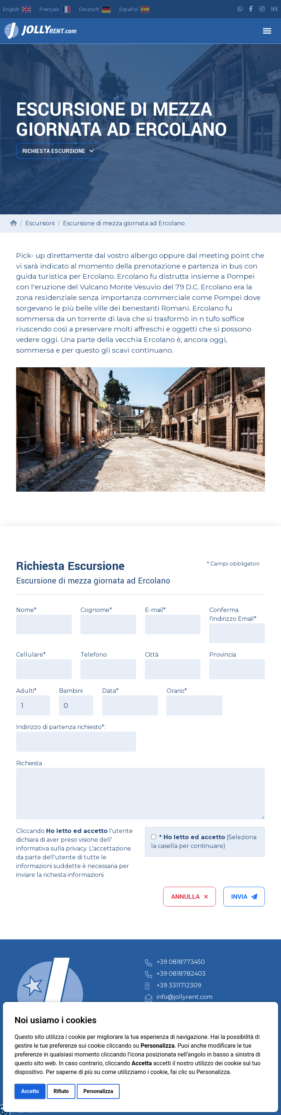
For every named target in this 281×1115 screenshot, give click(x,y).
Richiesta (29, 763)
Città (151, 654)
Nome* (26, 610)
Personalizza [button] (98, 1091)
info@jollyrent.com (185, 997)
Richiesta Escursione (58, 151)
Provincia (222, 654)
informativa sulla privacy (51, 848)
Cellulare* (31, 654)
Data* (110, 690)
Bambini (71, 690)
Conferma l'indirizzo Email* (232, 614)
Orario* (176, 690)
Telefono (93, 654)
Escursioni (40, 223)
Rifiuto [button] (61, 1091)
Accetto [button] (30, 1091)
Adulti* (26, 690)
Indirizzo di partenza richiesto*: (60, 727)
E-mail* (155, 610)
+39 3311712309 (179, 985)
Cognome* (96, 610)
